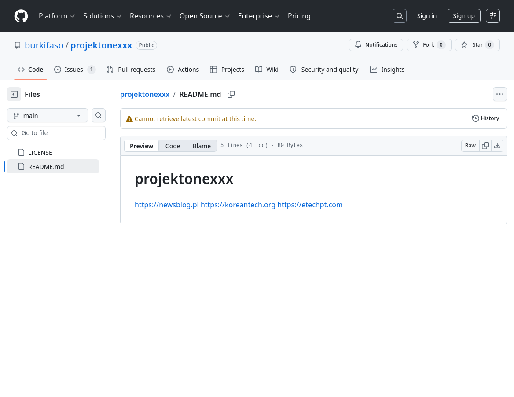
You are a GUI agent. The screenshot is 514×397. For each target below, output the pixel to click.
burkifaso (44, 45)
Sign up (464, 15)
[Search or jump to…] (399, 15)
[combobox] (74, 133)
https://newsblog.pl (195, 205)
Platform (57, 16)
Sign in (427, 15)
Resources (151, 16)
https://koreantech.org (266, 205)
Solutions (103, 16)
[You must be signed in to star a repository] (477, 45)
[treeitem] (67, 166)
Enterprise (259, 16)
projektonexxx (101, 45)
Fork (428, 44)
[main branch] (61, 115)
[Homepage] (21, 16)
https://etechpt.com (338, 205)
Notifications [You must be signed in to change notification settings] (376, 44)
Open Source (205, 16)
